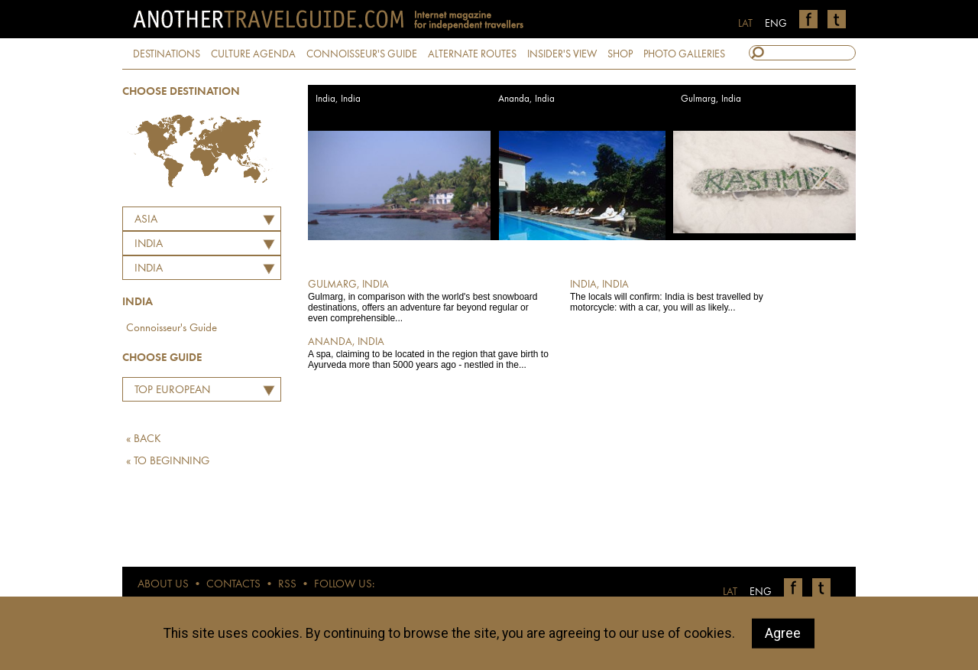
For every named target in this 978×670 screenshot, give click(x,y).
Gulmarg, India (711, 99)
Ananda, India (526, 99)
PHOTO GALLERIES (684, 54)
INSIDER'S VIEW (562, 54)
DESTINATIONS (166, 54)
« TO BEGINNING (167, 461)
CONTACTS (233, 584)
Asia (145, 220)
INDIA (148, 244)
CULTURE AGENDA (253, 54)
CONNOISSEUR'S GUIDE (361, 54)
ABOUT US (163, 584)
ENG (776, 23)
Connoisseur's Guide (171, 328)
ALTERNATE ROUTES (472, 54)
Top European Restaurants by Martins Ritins (168, 392)
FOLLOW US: (344, 584)
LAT (745, 23)
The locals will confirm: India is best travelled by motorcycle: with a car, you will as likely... (690, 295)
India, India (338, 99)
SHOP (620, 54)
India (148, 269)
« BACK (143, 439)
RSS (287, 584)
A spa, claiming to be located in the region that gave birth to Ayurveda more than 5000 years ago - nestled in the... (428, 352)
